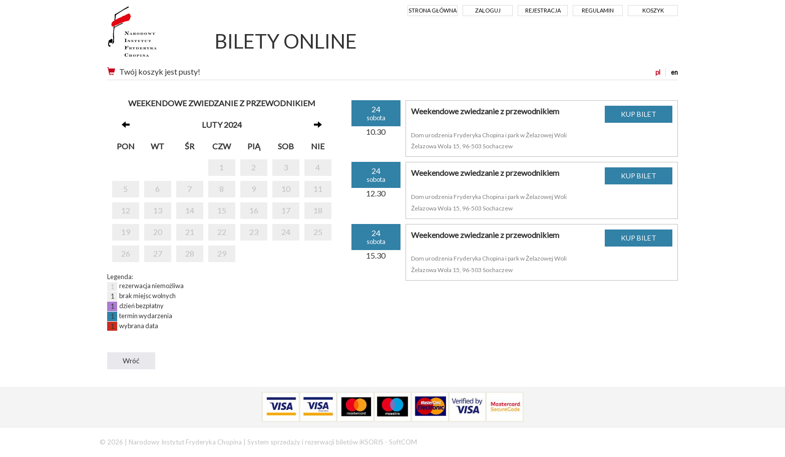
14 (189, 210)
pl (657, 72)
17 (285, 210)
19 (125, 232)
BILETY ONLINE (286, 41)
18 (317, 210)
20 (157, 232)
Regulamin (598, 10)
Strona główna (433, 10)
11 (317, 188)
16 (253, 210)
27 (157, 253)
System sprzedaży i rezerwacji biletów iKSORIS (315, 442)
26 (125, 253)
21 (189, 232)
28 (189, 253)
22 (221, 232)
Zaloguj (488, 10)
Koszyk (653, 10)
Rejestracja (543, 10)
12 (125, 210)
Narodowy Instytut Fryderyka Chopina (151, 35)
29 (221, 253)
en (674, 72)
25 (317, 232)
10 (285, 188)
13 (157, 210)
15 (221, 210)
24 (285, 232)
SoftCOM (403, 442)
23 (253, 232)
